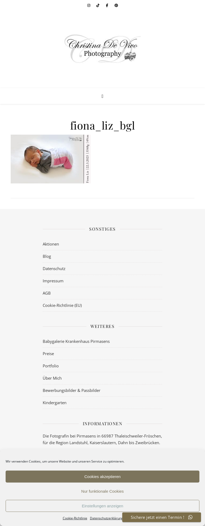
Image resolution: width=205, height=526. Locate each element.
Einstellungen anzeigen (102, 506)
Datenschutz (54, 268)
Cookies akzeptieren (102, 476)
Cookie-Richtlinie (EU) (62, 305)
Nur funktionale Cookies (102, 491)
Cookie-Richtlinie (75, 518)
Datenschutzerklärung (106, 518)
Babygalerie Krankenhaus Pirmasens (76, 341)
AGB (47, 293)
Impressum (53, 280)
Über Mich (52, 378)
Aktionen (51, 244)
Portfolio (51, 365)
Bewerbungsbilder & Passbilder (71, 390)
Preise (48, 353)
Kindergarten (54, 402)
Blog (47, 256)
